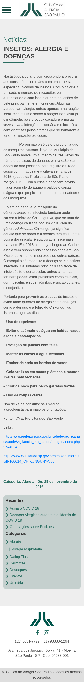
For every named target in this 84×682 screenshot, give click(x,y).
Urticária (16, 583)
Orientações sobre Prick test (32, 527)
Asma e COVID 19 (24, 508)
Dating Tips (19, 557)
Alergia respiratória (27, 549)
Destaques (18, 570)
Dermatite (17, 563)
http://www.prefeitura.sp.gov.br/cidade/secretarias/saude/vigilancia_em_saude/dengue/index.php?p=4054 (41, 441)
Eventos (16, 576)
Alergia (15, 541)
